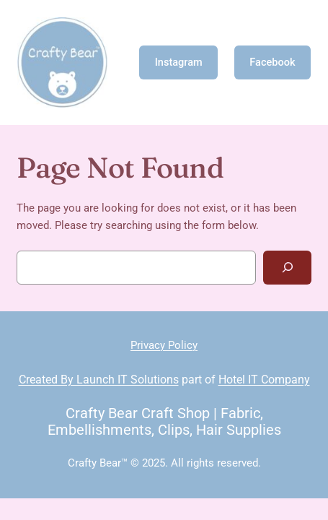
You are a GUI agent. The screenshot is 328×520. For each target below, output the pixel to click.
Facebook (272, 62)
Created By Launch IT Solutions (99, 379)
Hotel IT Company (264, 379)
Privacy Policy (164, 345)
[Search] (287, 268)
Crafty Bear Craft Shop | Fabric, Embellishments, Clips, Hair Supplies (164, 421)
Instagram (179, 62)
